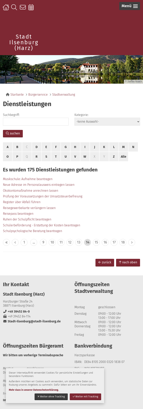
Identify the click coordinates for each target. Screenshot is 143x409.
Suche (15, 9)
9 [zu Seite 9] (43, 242)
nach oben (128, 262)
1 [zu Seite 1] (24, 242)
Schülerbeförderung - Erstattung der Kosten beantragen (41, 225)
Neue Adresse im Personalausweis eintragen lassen (38, 185)
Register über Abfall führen (21, 202)
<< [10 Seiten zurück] (6, 242)
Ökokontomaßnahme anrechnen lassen (30, 190)
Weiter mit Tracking (85, 396)
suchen (13, 133)
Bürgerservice (38, 94)
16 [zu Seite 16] (105, 242)
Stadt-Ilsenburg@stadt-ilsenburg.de (32, 321)
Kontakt (23, 9)
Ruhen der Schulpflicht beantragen (27, 219)
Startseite (6, 9)
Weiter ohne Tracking (51, 396)
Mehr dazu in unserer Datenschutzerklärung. (34, 389)
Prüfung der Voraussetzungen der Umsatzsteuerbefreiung (42, 196)
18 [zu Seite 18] (123, 242)
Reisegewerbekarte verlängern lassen (29, 208)
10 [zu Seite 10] (52, 242)
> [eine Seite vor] (131, 242)
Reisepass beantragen (18, 214)
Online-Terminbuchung (32, 9)
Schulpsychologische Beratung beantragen (32, 231)
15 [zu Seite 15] (96, 242)
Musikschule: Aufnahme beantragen (27, 179)
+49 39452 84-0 (16, 311)
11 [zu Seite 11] (61, 242)
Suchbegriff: (11, 115)
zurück (104, 262)
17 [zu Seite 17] (114, 242)
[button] (129, 6)
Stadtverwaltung (63, 94)
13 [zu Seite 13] (78, 242)
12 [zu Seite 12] (70, 242)
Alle (123, 156)
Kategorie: (81, 115)
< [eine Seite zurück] (15, 242)
